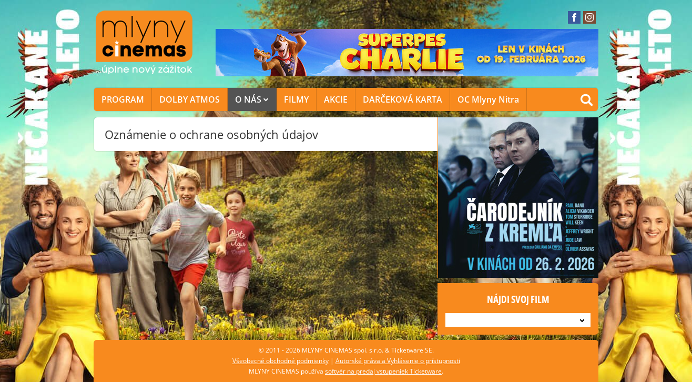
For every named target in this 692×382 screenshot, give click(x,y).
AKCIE (336, 99)
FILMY (296, 99)
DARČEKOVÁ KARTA (402, 99)
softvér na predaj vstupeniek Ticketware (383, 371)
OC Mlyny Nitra (488, 99)
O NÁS (252, 99)
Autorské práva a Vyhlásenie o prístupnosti (397, 360)
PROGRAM (122, 99)
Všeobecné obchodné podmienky (280, 360)
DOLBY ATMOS (189, 99)
